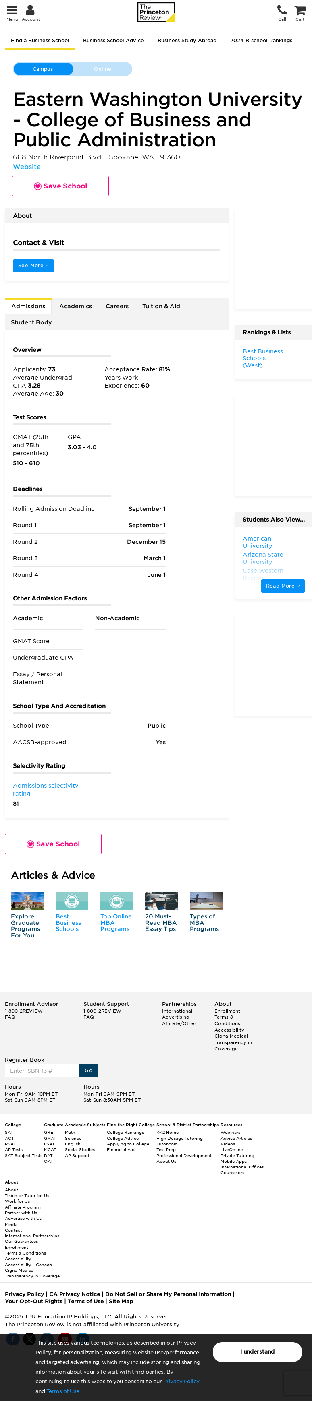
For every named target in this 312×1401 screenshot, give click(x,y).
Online (102, 69)
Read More (283, 586)
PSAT (10, 1143)
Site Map (121, 1301)
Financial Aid (121, 1149)
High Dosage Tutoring (179, 1138)
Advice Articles (236, 1138)
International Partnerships (32, 1235)
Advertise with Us (23, 1218)
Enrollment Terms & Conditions (227, 1017)
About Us (166, 1161)
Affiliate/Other (179, 1023)
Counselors (232, 1172)
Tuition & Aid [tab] (161, 306)
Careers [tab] (117, 306)
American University (257, 542)
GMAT (50, 1138)
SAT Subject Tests (23, 1155)
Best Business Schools (68, 922)
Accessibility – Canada (28, 1264)
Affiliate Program (23, 1207)
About (11, 1189)
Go (88, 1070)
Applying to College (128, 1143)
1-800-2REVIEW (24, 1011)
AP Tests (14, 1149)
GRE (48, 1132)
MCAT (50, 1149)
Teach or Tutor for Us (27, 1195)
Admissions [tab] (28, 306)
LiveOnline (231, 1149)
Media (11, 1224)
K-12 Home (167, 1132)
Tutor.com (167, 1143)
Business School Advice (113, 40)
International (177, 1011)
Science (73, 1138)
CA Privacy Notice (74, 1294)
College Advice (123, 1138)
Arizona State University (263, 558)
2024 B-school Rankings (261, 40)
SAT (9, 1132)
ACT (9, 1138)
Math (70, 1132)
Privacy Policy (181, 1381)
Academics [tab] (75, 306)
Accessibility (229, 1030)
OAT (48, 1161)
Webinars (230, 1132)
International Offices (242, 1166)
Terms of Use (62, 1391)
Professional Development (184, 1155)
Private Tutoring (237, 1155)
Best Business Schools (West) (263, 358)
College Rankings (125, 1132)
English (73, 1143)
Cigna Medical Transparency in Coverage (233, 1042)
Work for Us (17, 1201)
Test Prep (166, 1149)
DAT (48, 1155)
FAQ (10, 1017)
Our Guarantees (21, 1241)
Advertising (175, 1017)
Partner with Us (21, 1212)
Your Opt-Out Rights (33, 1301)
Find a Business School (40, 40)
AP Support (77, 1155)
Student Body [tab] (31, 322)
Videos (227, 1143)
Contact (13, 1230)
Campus (43, 69)
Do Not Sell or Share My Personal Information (168, 1294)
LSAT (49, 1143)
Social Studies (80, 1149)
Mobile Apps (233, 1161)
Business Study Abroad (187, 40)
